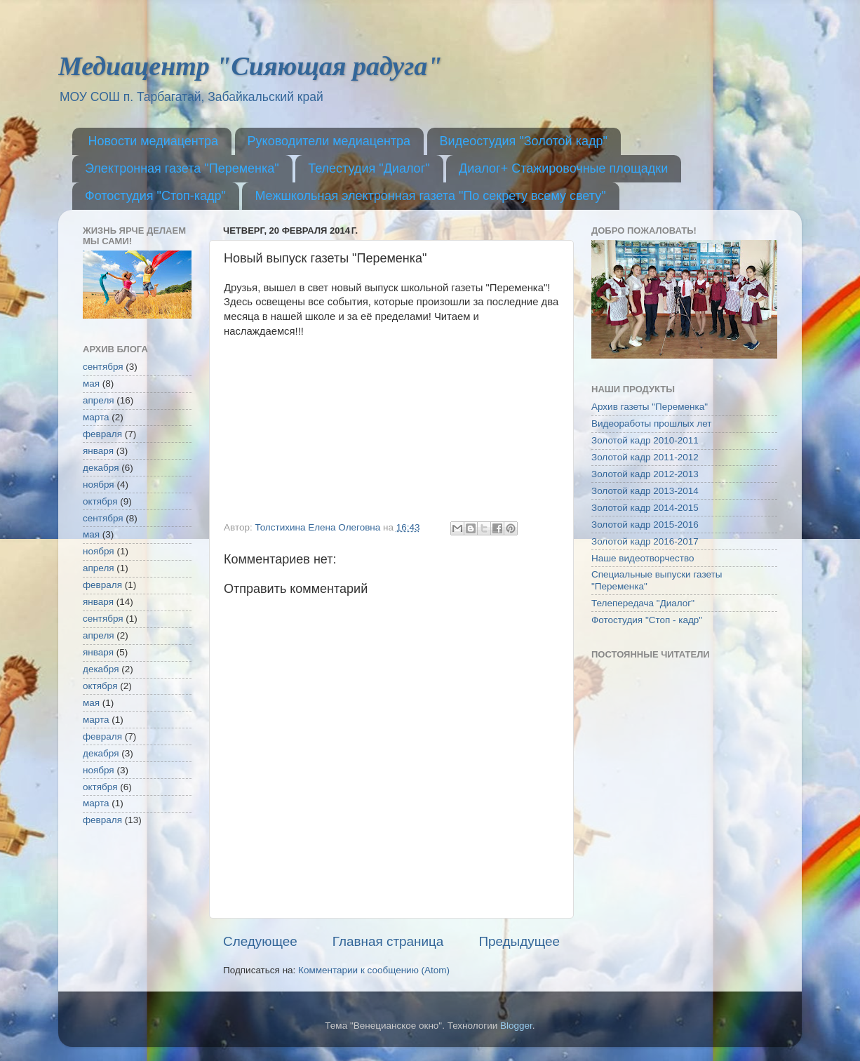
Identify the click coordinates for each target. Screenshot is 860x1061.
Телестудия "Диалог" (368, 168)
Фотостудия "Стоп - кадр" (646, 620)
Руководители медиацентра (329, 141)
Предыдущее (519, 941)
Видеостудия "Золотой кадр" (523, 141)
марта (96, 417)
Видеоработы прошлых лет (651, 423)
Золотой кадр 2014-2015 (645, 507)
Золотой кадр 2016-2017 (645, 541)
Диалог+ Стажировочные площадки (563, 168)
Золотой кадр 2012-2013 (645, 474)
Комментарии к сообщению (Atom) (374, 970)
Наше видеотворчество (642, 558)
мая (91, 383)
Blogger (516, 1025)
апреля (98, 400)
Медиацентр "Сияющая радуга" (250, 66)
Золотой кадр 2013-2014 (645, 491)
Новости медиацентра (153, 141)
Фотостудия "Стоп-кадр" (155, 196)
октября (100, 501)
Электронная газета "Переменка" (182, 168)
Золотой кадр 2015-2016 (645, 524)
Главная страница (388, 941)
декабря (101, 467)
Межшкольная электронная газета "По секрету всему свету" (430, 196)
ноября (98, 484)
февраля (102, 434)
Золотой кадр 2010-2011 (645, 440)
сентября (103, 366)
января (98, 451)
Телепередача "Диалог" (642, 603)
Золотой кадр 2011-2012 (645, 457)
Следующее (260, 941)
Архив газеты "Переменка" (649, 406)
